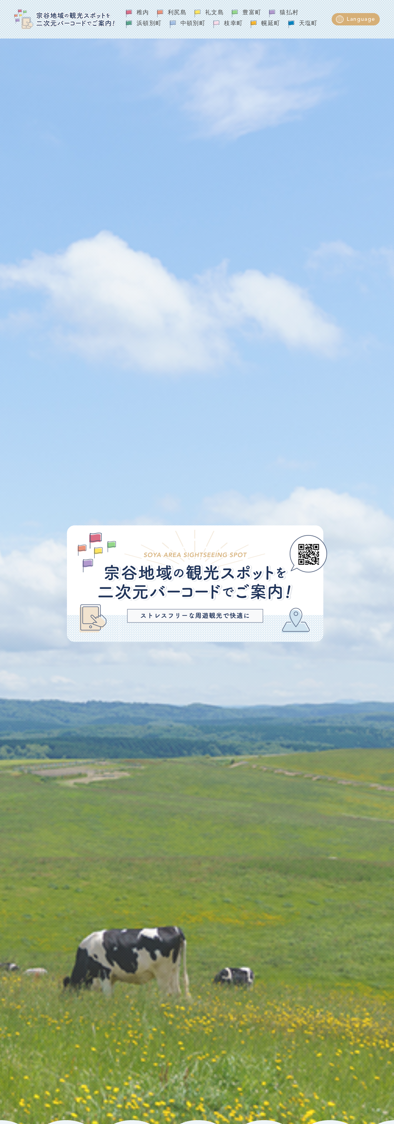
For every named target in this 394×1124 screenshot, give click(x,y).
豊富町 (251, 13)
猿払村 (289, 13)
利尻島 (177, 13)
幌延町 (270, 24)
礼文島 (214, 13)
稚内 (143, 13)
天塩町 (308, 24)
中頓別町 (193, 24)
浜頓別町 (149, 24)
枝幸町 (233, 24)
